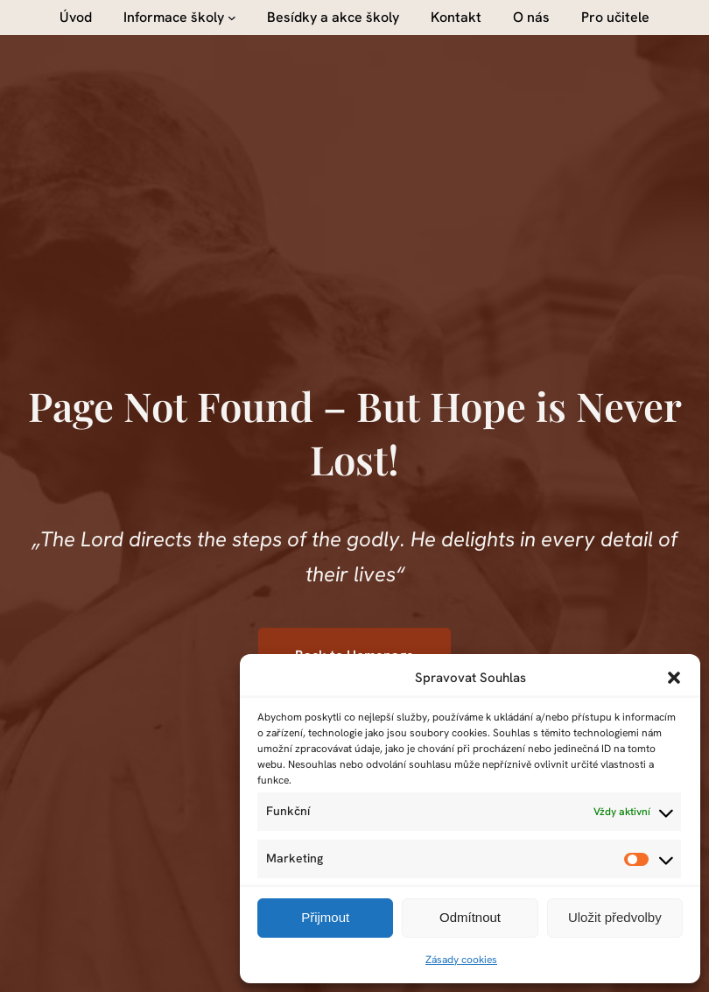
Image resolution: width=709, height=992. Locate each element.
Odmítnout (470, 917)
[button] (674, 677)
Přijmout (325, 917)
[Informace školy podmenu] (232, 17)
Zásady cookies (461, 960)
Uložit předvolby (615, 917)
